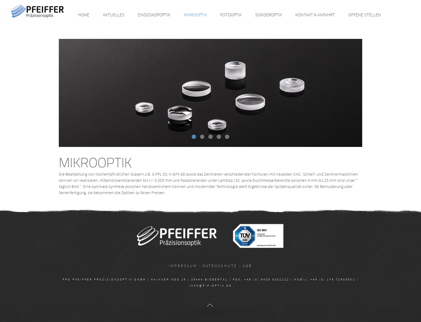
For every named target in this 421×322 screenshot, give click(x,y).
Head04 (212, 137)
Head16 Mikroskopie (195, 137)
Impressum (183, 265)
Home (83, 15)
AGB (247, 265)
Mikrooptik (195, 15)
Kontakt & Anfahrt (315, 15)
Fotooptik (231, 15)
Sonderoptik (268, 15)
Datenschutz (220, 265)
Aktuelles (114, 15)
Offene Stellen (364, 15)
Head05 (220, 137)
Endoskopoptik (154, 15)
